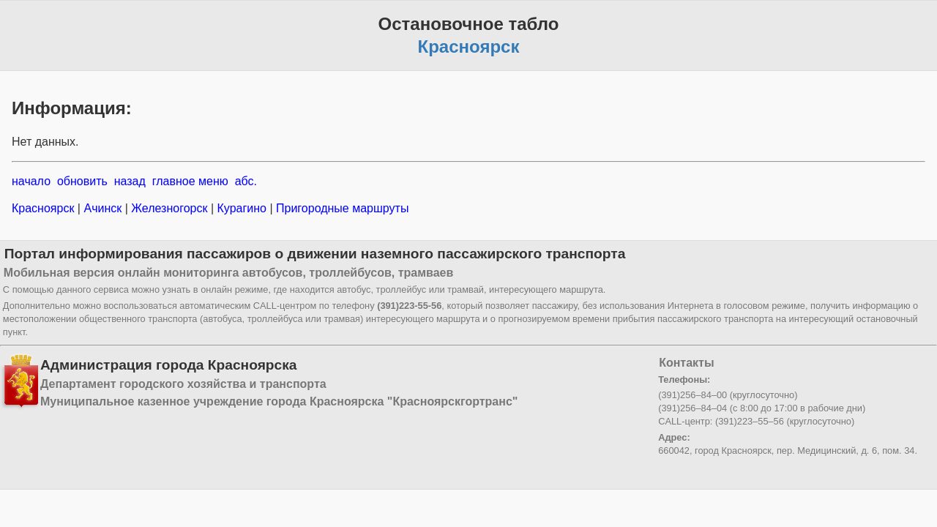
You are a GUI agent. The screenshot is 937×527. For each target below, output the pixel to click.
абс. (246, 181)
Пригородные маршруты (341, 208)
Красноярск (45, 208)
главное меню (190, 181)
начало (31, 181)
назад (130, 181)
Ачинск (103, 208)
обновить (82, 181)
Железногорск (169, 208)
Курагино (241, 208)
